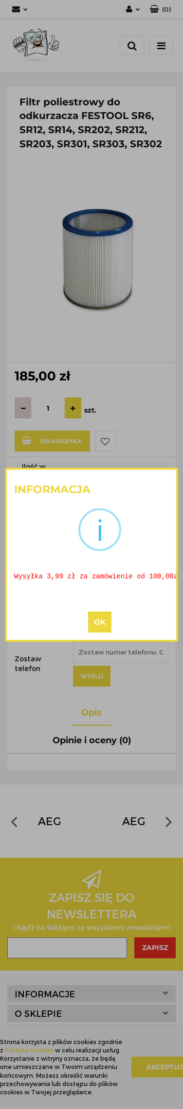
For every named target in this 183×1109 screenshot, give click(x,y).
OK (100, 622)
